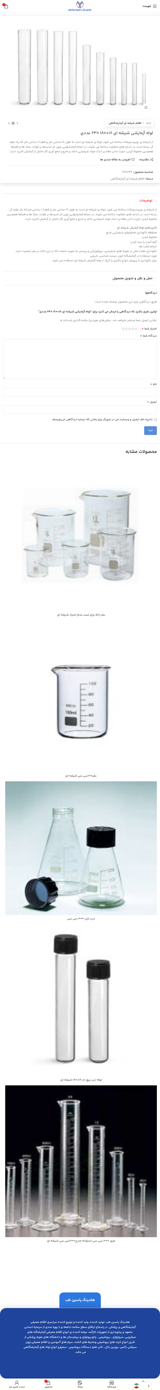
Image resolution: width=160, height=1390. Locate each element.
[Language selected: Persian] (141, 1386)
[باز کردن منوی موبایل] (149, 6)
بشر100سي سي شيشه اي (81, 776)
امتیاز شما (149, 329)
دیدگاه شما (148, 336)
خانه (148, 123)
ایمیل (152, 402)
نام (153, 384)
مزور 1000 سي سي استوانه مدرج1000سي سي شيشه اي (81, 1241)
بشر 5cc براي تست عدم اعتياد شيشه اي (81, 615)
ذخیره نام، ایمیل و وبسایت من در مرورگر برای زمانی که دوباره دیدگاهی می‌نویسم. (102, 419)
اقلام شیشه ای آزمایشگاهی (125, 123)
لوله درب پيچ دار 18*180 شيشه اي (81, 1080)
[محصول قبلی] (17, 123)
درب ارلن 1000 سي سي (81, 918)
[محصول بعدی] (9, 123)
